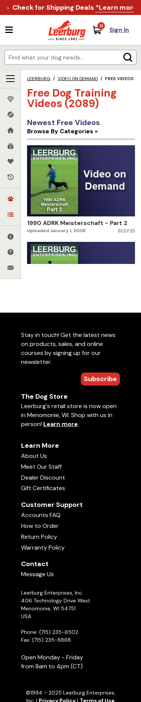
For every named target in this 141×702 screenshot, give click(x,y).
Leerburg (38, 79)
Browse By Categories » (62, 131)
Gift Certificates (43, 488)
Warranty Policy (43, 547)
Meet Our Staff (41, 467)
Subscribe (100, 378)
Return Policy (39, 537)
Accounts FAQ (41, 515)
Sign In (119, 30)
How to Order (40, 526)
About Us (34, 456)
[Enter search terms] (70, 57)
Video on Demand (78, 79)
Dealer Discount (43, 477)
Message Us (37, 574)
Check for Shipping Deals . (75, 7)
